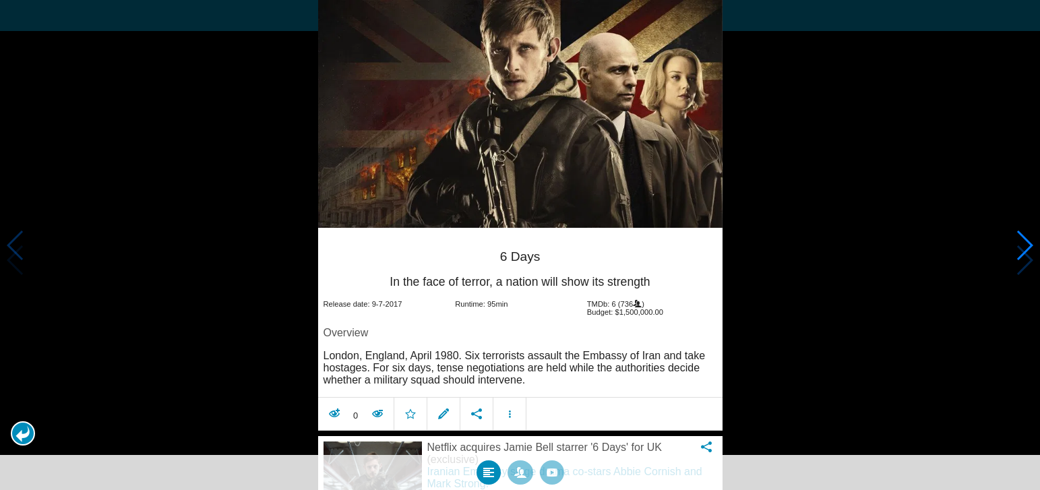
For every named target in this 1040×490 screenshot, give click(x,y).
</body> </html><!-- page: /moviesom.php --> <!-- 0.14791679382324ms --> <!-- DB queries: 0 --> (520, 245)
